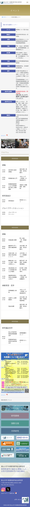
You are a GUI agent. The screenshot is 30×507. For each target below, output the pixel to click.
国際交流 (15, 423)
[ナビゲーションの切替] (27, 2)
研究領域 (15, 415)
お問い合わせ (17, 499)
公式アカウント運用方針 (8, 493)
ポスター (3, 135)
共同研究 (15, 430)
